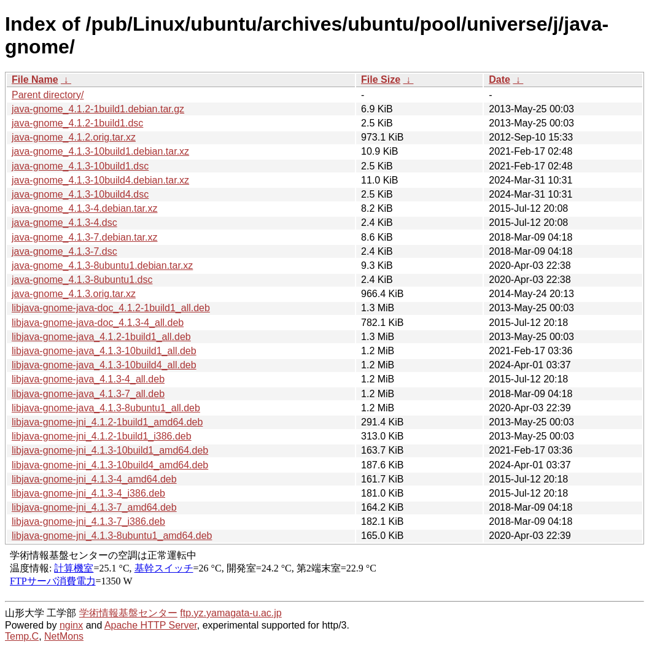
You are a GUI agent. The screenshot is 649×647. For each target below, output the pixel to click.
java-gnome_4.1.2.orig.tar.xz (74, 137)
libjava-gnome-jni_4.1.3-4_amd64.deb (94, 479)
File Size (380, 79)
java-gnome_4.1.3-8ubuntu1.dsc (82, 279)
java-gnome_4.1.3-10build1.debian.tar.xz (100, 151)
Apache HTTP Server (150, 625)
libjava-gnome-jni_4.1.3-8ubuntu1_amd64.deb (112, 535)
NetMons (64, 636)
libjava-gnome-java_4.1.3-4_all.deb (88, 379)
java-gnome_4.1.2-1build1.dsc (77, 123)
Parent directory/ (48, 95)
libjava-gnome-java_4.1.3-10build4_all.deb (104, 365)
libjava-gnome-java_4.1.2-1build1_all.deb (101, 336)
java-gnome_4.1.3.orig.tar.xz (74, 294)
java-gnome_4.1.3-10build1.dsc (80, 166)
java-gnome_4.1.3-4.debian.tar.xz (84, 208)
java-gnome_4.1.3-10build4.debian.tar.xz (100, 180)
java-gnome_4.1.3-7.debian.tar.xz (84, 237)
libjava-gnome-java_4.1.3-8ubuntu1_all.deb (106, 408)
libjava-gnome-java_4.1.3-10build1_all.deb (104, 351)
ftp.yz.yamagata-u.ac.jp (230, 613)
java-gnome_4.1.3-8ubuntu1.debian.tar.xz (102, 265)
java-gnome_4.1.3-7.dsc (64, 251)
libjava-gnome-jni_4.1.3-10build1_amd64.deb (110, 450)
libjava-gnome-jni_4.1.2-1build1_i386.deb (102, 436)
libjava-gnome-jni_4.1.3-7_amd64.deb (94, 507)
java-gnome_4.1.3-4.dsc (64, 222)
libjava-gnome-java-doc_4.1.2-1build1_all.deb (111, 308)
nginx (71, 625)
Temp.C (22, 636)
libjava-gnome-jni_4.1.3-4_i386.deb (88, 493)
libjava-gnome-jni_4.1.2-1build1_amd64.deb (107, 422)
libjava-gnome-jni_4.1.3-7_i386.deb (88, 521)
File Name (35, 79)
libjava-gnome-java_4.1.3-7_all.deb (88, 394)
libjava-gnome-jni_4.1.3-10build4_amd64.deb (110, 465)
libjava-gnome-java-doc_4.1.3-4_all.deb (98, 322)
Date (499, 79)
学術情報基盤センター (128, 613)
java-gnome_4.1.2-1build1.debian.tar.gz (98, 109)
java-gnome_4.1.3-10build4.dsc (80, 194)
